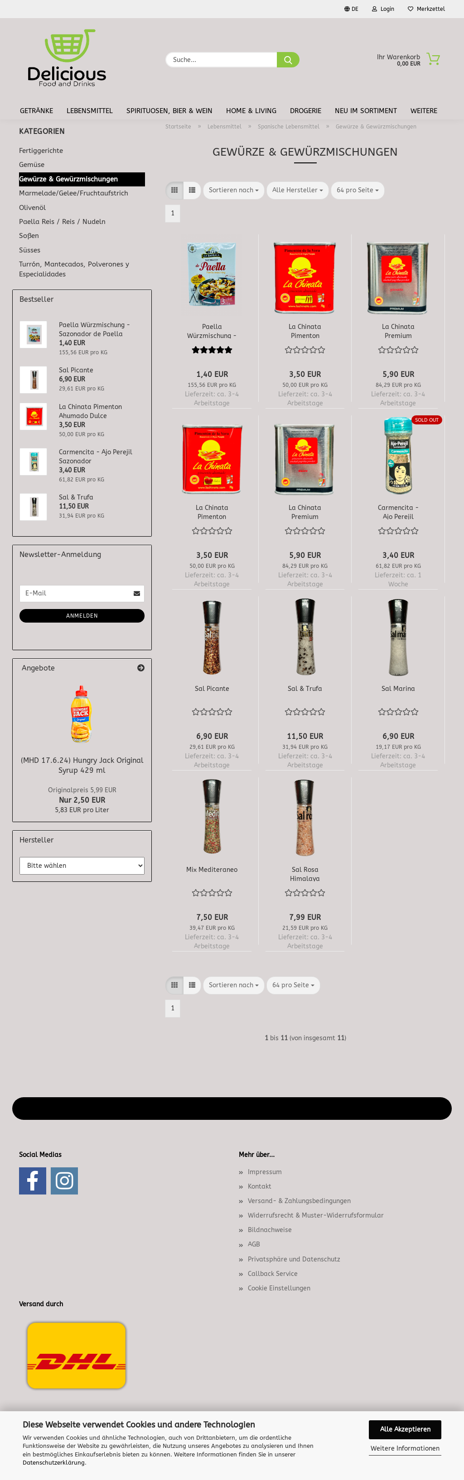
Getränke (36, 111)
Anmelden (82, 616)
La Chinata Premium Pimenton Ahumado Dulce (305, 511)
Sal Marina (398, 689)
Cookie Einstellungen (279, 1288)
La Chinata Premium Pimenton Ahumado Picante (398, 330)
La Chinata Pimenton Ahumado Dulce (212, 511)
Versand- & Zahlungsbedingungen (299, 1201)
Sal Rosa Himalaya (305, 873)
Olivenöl (32, 208)
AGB (254, 1244)
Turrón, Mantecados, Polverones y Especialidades (74, 269)
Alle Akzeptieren (405, 1429)
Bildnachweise (270, 1230)
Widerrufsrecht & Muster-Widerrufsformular (316, 1215)
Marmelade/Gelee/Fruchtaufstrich (73, 193)
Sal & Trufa (305, 689)
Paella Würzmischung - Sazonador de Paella (212, 330)
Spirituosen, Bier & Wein (169, 111)
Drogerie (305, 111)
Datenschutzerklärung (54, 1462)
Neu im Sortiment (366, 111)
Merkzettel (426, 9)
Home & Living (251, 111)
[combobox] (234, 190)
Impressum (265, 1172)
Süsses (29, 250)
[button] (174, 190)
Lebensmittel (90, 111)
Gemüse (31, 165)
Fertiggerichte (41, 151)
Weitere (424, 111)
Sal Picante (212, 689)
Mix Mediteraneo (211, 870)
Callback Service (273, 1274)
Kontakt (259, 1186)
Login (383, 9)
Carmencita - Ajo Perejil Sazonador (398, 511)
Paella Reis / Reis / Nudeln (62, 222)
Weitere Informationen (405, 1448)
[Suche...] (288, 59)
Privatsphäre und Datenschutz (294, 1259)
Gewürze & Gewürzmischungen (68, 179)
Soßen (29, 236)
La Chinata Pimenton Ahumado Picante (305, 330)
